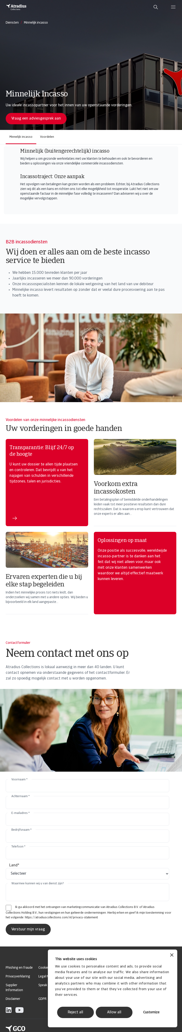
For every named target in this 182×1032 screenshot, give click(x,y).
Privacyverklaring (18, 976)
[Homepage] (16, 7)
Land (14, 865)
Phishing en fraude (19, 968)
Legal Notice (47, 976)
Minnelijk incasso (20, 136)
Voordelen (47, 136)
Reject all (75, 1012)
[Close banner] (171, 955)
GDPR (42, 999)
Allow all (114, 1012)
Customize (151, 1012)
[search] (155, 7)
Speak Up (45, 985)
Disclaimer (13, 999)
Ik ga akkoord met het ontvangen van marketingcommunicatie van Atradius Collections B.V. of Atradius (85, 907)
